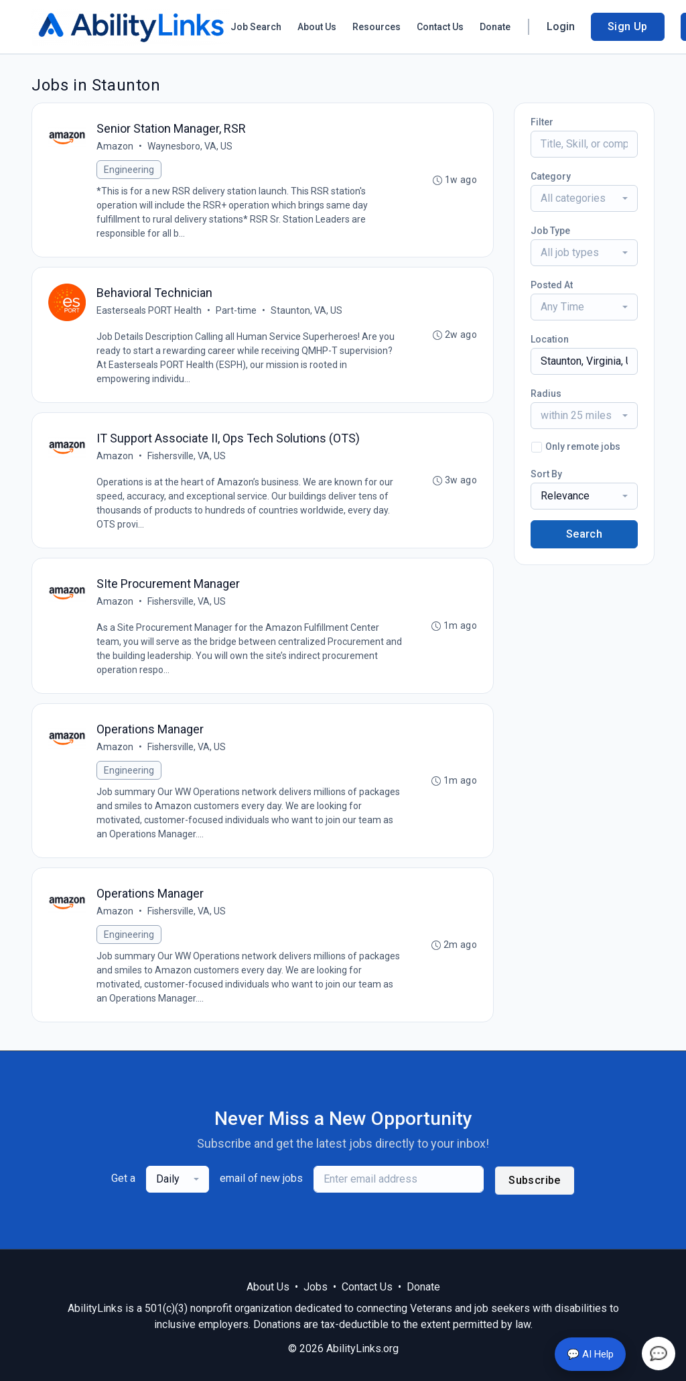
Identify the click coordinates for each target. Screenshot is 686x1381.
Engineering (129, 169)
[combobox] (584, 198)
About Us (316, 26)
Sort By (546, 474)
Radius (546, 393)
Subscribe (534, 1180)
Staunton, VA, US (306, 310)
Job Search (255, 26)
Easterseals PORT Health (149, 310)
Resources (376, 26)
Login (561, 26)
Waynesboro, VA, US (189, 146)
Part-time (236, 310)
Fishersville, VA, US (186, 456)
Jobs (315, 1286)
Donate (495, 26)
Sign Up (628, 26)
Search (584, 534)
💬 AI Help (590, 1354)
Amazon (114, 146)
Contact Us (440, 26)
